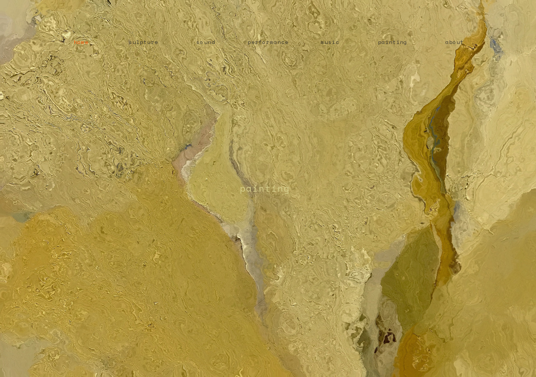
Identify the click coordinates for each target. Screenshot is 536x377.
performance (268, 42)
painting (392, 42)
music (330, 42)
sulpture (143, 42)
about (454, 42)
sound (205, 42)
